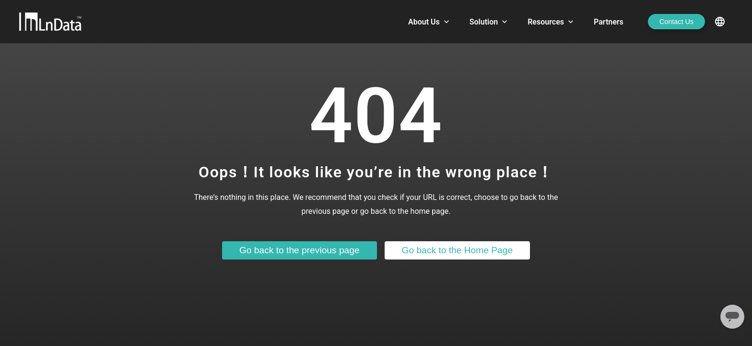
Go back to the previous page (299, 250)
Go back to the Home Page (457, 250)
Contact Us (676, 21)
